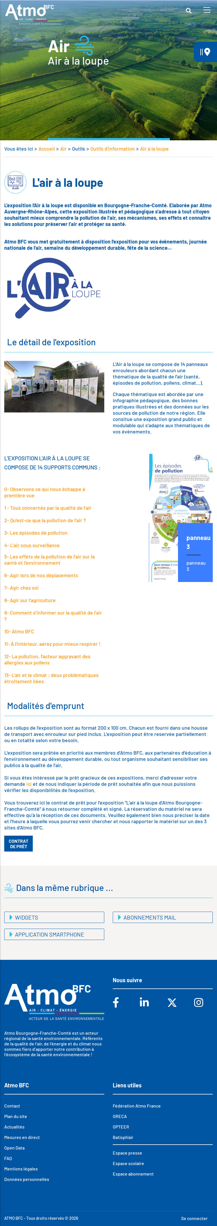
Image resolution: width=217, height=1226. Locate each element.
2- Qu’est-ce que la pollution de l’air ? (45, 520)
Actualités (14, 1126)
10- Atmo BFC (19, 631)
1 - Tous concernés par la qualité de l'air (48, 508)
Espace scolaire (128, 1163)
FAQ (8, 1158)
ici (28, 784)
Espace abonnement (133, 1173)
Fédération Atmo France (137, 1105)
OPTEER (121, 1126)
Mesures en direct (22, 1137)
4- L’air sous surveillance (32, 545)
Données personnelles (26, 1179)
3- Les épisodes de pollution (36, 533)
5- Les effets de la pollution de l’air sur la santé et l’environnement (49, 559)
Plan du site (15, 1116)
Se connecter (194, 1218)
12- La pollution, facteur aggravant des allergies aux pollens (47, 659)
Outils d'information (112, 148)
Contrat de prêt (18, 843)
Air (63, 148)
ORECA (120, 1116)
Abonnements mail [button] (149, 917)
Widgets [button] (26, 917)
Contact (12, 1105)
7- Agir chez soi (21, 588)
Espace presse (127, 1152)
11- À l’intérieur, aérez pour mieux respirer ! (52, 644)
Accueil (46, 148)
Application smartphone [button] (49, 934)
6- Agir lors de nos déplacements (41, 575)
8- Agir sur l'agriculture (30, 600)
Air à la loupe (154, 148)
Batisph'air (123, 1137)
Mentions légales (21, 1168)
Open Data (14, 1147)
